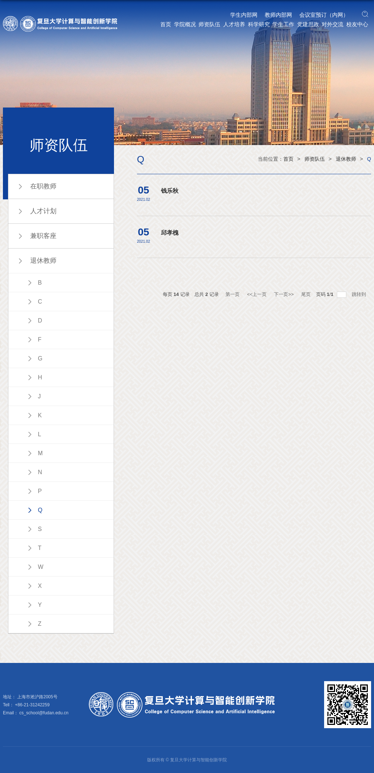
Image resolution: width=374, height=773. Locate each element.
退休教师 (346, 159)
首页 (165, 24)
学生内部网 (243, 15)
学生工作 (283, 24)
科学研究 (259, 24)
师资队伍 (209, 24)
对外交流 (332, 24)
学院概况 (185, 24)
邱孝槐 (169, 233)
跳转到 (359, 294)
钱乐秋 (169, 191)
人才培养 (234, 24)
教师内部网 (278, 15)
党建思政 (308, 24)
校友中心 (357, 24)
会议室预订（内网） (324, 15)
